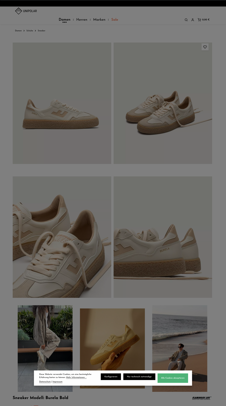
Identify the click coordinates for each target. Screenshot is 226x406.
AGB (121, 337)
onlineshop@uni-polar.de (186, 337)
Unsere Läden (24, 337)
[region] (78, 147)
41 (196, 88)
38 (171, 88)
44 (170, 94)
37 (163, 88)
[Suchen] (186, 12)
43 (156, 94)
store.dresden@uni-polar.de (188, 355)
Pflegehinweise (167, 163)
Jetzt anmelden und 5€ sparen (113, 304)
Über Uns (21, 331)
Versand (72, 331)
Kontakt (20, 350)
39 (179, 88)
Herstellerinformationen (173, 177)
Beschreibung (166, 115)
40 (188, 88)
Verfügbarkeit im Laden (173, 156)
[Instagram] (117, 380)
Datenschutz (126, 331)
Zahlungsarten (76, 337)
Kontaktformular (181, 368)
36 (155, 88)
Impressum (125, 350)
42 (204, 88)
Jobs (18, 344)
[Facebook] (109, 380)
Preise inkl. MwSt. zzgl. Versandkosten (167, 53)
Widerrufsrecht (128, 344)
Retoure (72, 344)
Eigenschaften (166, 170)
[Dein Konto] (193, 12)
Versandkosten (146, 401)
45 (183, 94)
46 (195, 94)
